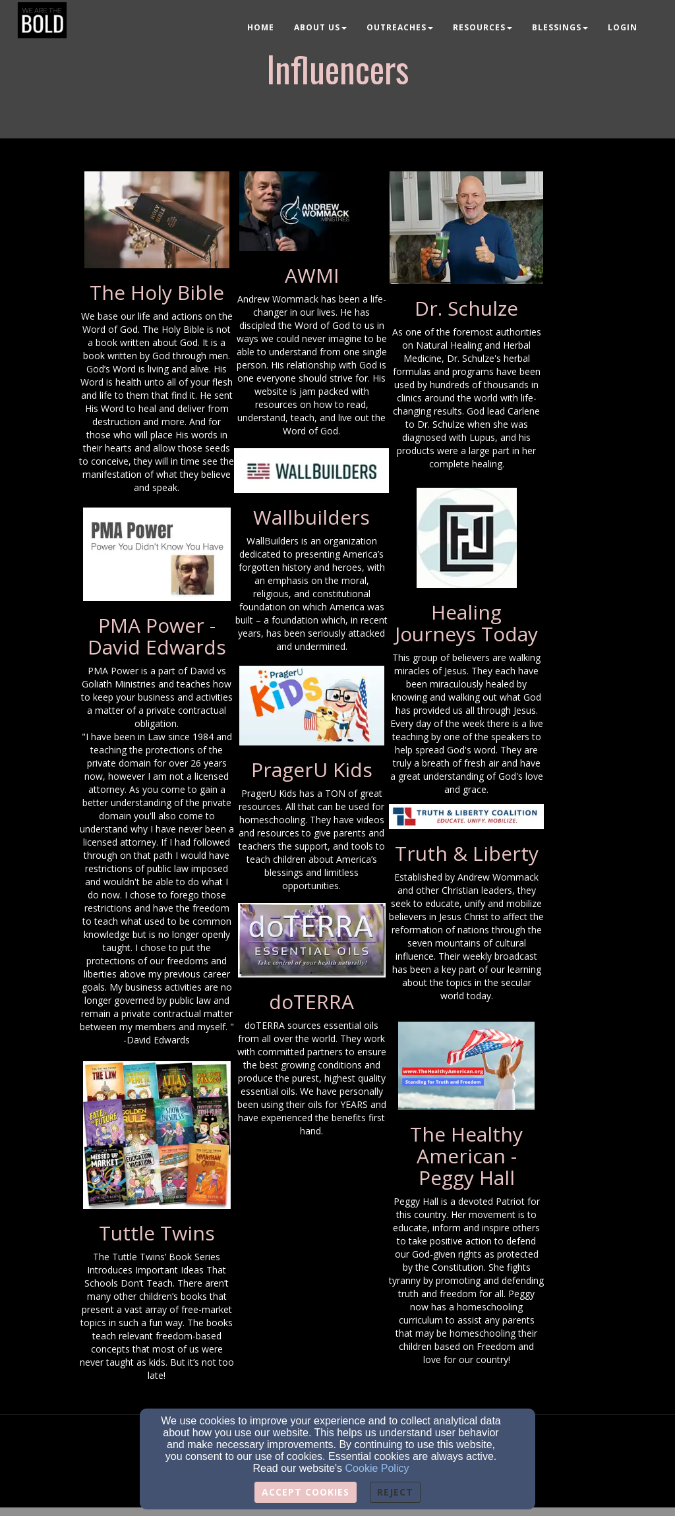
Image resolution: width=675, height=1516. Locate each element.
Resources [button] (482, 27)
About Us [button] (320, 27)
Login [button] (622, 27)
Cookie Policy (377, 1468)
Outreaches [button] (400, 27)
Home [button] (260, 27)
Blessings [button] (560, 27)
